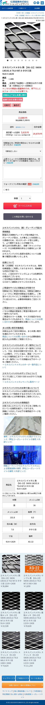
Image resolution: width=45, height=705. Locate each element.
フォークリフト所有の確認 (15, 184)
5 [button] (22, 61)
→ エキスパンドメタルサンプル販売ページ (20, 381)
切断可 (7, 105)
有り (7, 189)
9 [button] (37, 61)
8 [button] (33, 61)
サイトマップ (7, 691)
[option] (22, 40)
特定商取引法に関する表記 (12, 694)
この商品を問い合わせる (22, 216)
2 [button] (12, 61)
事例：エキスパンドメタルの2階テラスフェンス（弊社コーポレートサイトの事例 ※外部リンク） (22, 439)
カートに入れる (22, 206)
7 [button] (30, 61)
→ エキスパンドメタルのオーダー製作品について (21, 366)
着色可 (16, 105)
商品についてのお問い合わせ (14, 336)
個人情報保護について (22, 691)
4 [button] (19, 61)
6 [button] (26, 61)
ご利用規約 (37, 691)
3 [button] (15, 61)
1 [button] (8, 61)
